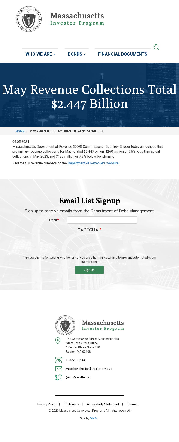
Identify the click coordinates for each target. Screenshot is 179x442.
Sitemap (132, 404)
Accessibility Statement (103, 404)
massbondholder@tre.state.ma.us (89, 368)
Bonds (76, 54)
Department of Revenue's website (93, 163)
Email (53, 220)
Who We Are (40, 54)
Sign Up (89, 270)
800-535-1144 (75, 360)
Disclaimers (71, 404)
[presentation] (89, 246)
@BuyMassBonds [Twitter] (78, 377)
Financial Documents (122, 54)
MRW (93, 418)
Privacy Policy (46, 404)
